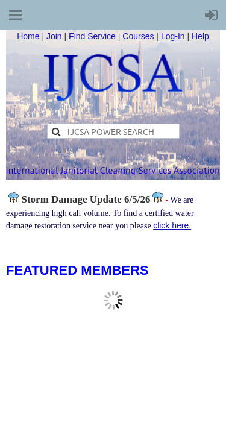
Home (28, 36)
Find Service (92, 36)
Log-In (173, 36)
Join (54, 36)
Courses (138, 36)
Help (200, 36)
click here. (172, 225)
